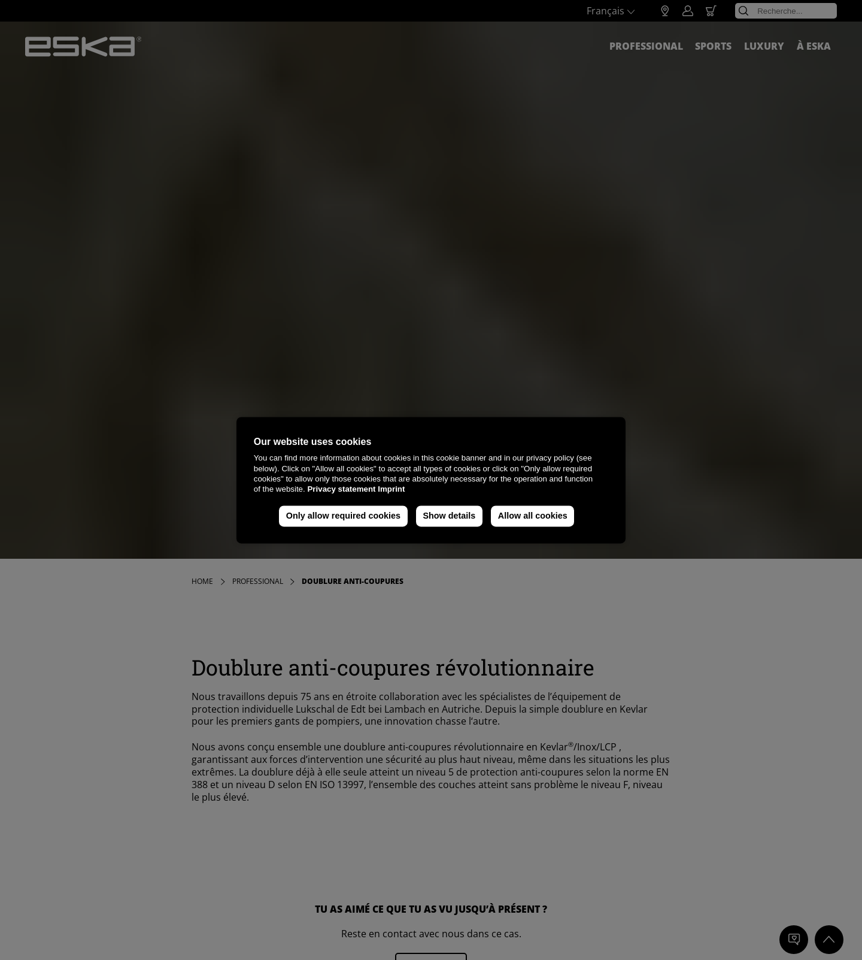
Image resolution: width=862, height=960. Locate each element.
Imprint (391, 489)
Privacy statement (341, 489)
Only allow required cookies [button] (343, 516)
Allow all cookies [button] (532, 516)
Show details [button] (449, 516)
